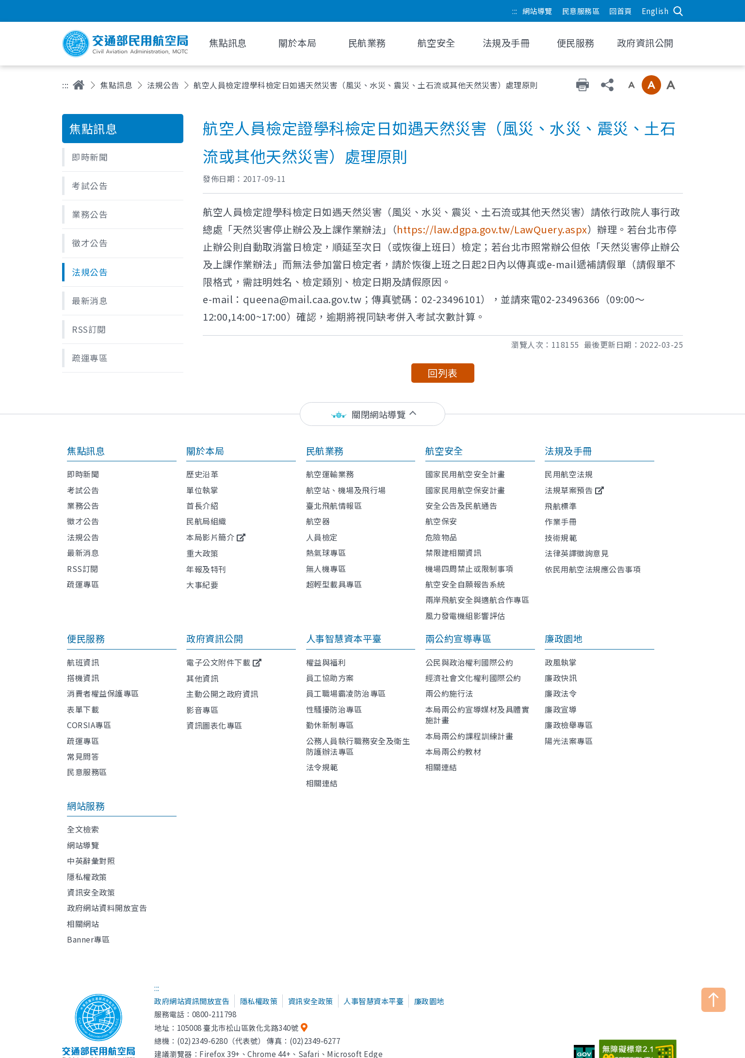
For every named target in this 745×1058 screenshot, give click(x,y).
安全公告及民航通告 (461, 505)
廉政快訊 (561, 678)
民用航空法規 (569, 474)
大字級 (670, 85)
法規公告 (163, 85)
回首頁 (620, 10)
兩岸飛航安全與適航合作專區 (477, 599)
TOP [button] (713, 1000)
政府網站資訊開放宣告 (191, 1000)
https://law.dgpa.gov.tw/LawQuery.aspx (492, 229)
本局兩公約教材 (453, 751)
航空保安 (441, 521)
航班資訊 (83, 662)
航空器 (318, 521)
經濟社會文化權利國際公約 (473, 678)
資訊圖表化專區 (214, 725)
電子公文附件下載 (218, 662)
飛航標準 (561, 506)
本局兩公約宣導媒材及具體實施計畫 (477, 714)
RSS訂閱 (82, 568)
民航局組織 (206, 521)
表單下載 (83, 709)
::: (515, 10)
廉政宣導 (561, 709)
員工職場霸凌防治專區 (346, 693)
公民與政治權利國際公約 (469, 662)
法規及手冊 (568, 450)
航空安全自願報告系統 (465, 584)
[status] (372, 414)
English (655, 10)
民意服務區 (581, 10)
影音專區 (202, 710)
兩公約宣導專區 (458, 638)
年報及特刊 (206, 569)
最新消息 (83, 552)
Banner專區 (88, 939)
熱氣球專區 (326, 552)
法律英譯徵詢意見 (577, 553)
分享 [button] (607, 85)
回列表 (443, 373)
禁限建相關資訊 (453, 552)
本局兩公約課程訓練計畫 (469, 736)
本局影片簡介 (210, 537)
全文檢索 (83, 829)
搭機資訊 (83, 678)
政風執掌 (561, 662)
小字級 (631, 85)
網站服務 (86, 806)
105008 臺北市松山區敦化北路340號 (238, 1027)
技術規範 (561, 537)
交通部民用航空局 (125, 44)
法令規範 (322, 767)
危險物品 (441, 537)
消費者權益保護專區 (103, 693)
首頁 (78, 85)
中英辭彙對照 (91, 860)
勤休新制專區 (330, 725)
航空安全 (444, 450)
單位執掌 (202, 490)
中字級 (651, 85)
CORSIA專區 (89, 725)
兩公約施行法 (449, 693)
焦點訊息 (116, 85)
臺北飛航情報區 (334, 505)
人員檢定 (322, 537)
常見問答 (83, 756)
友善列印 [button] (582, 85)
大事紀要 (202, 584)
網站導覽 (537, 10)
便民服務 (86, 638)
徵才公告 (83, 521)
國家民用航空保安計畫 (465, 490)
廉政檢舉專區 (569, 725)
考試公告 (83, 490)
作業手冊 (561, 521)
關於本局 (205, 450)
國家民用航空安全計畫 (465, 474)
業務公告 (83, 505)
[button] (122, 157)
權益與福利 (326, 662)
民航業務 (325, 450)
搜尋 (678, 11)
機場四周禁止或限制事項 (469, 568)
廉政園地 (564, 638)
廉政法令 (561, 693)
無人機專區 (326, 568)
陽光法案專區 (569, 741)
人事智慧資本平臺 (344, 638)
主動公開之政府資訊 (222, 694)
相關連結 (322, 783)
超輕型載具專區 (334, 584)
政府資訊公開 (214, 638)
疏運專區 (83, 584)
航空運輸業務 (330, 474)
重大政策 (202, 553)
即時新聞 (83, 474)
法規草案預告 (569, 490)
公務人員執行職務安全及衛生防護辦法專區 (358, 746)
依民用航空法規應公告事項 (593, 569)
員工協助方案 (330, 678)
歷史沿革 (202, 474)
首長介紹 (202, 505)
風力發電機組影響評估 (465, 615)
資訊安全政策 (91, 892)
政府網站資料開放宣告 (107, 907)
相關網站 (83, 923)
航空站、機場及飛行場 (346, 490)
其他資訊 (202, 678)
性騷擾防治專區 (334, 709)
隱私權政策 (87, 876)
